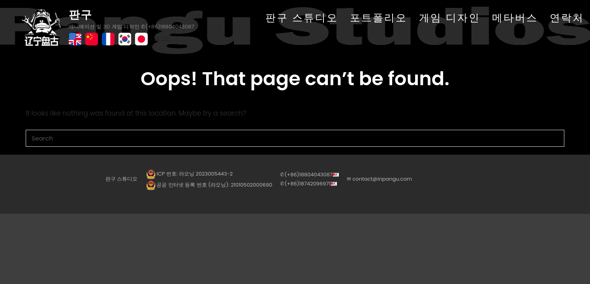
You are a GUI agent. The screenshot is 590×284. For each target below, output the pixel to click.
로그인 (162, 38)
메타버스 (515, 18)
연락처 (567, 18)
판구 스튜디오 (301, 18)
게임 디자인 (449, 18)
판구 (80, 14)
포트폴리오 (378, 18)
